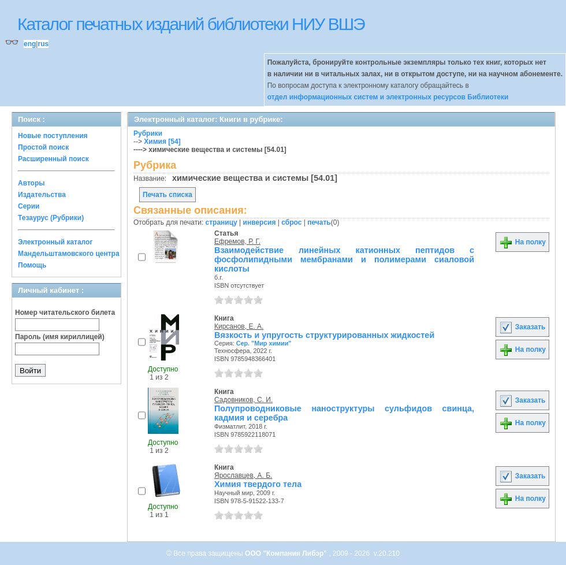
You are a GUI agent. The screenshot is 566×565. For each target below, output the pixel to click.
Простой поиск (43, 147)
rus (43, 44)
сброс (291, 222)
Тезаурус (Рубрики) (51, 218)
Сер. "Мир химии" (264, 343)
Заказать (522, 327)
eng (30, 44)
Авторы (31, 183)
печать (319, 222)
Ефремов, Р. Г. (237, 241)
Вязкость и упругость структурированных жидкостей (324, 335)
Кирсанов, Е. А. (238, 326)
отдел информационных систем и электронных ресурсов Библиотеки (388, 97)
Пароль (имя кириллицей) (60, 337)
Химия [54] (162, 141)
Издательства (42, 195)
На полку (522, 242)
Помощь (32, 265)
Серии (28, 206)
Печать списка (167, 195)
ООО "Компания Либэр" (287, 553)
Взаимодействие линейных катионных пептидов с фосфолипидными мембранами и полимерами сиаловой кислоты (344, 259)
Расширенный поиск (53, 159)
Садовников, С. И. (243, 400)
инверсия (259, 222)
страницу (221, 222)
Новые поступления (53, 136)
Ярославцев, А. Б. (243, 475)
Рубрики (147, 133)
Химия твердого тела (257, 484)
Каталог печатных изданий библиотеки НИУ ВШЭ (190, 24)
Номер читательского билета (65, 312)
